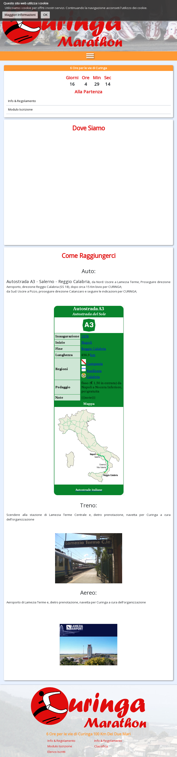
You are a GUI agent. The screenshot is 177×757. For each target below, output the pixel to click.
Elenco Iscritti (56, 752)
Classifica (101, 746)
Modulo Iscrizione (59, 746)
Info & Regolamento (61, 741)
